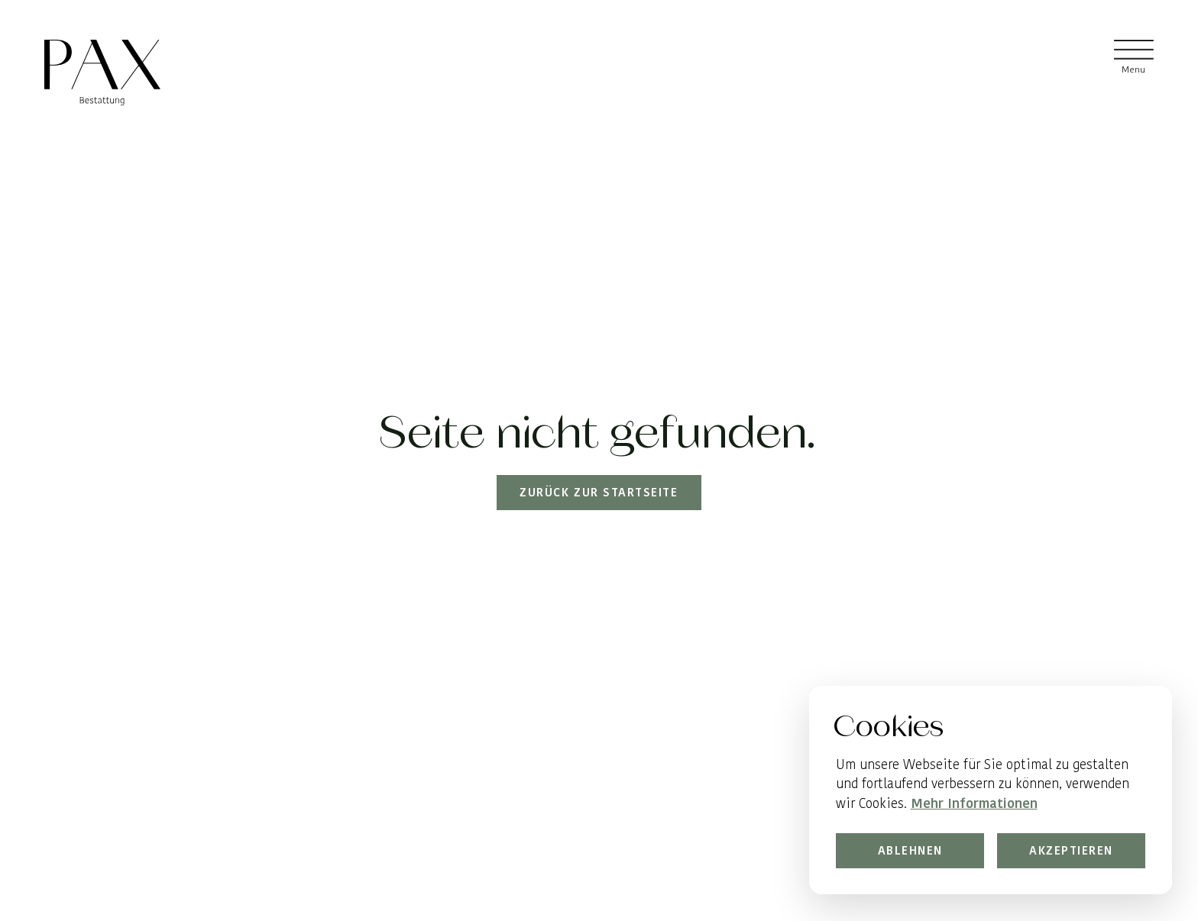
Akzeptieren (1071, 851)
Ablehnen (909, 851)
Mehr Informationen (973, 803)
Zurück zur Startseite (599, 492)
